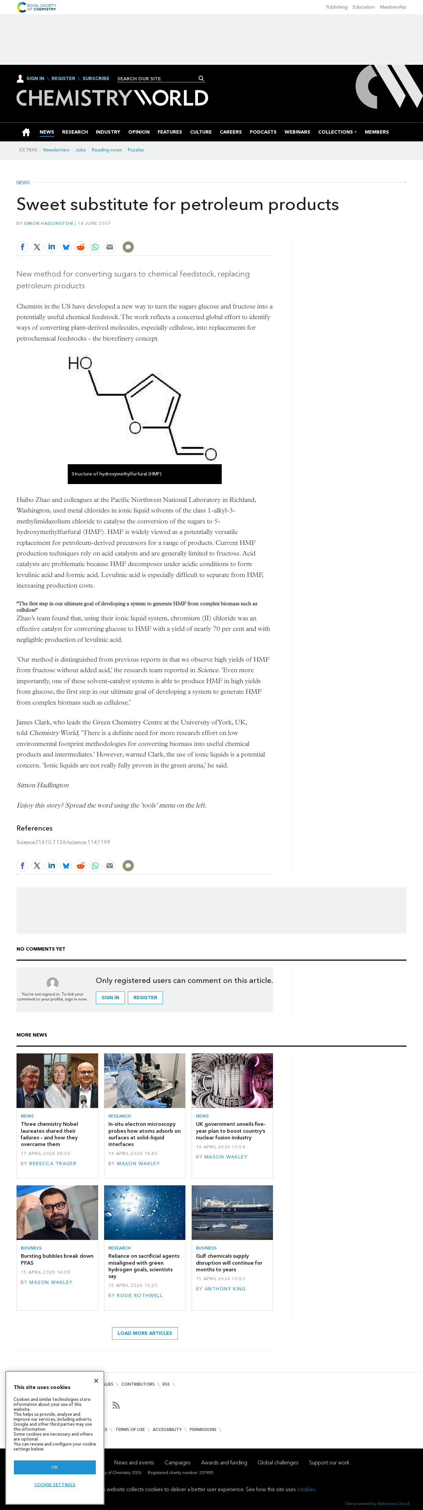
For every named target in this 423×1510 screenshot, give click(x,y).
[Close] (96, 1380)
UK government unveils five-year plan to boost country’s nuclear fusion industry (231, 1131)
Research (119, 1116)
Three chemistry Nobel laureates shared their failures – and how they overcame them (49, 1134)
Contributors (138, 1384)
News (23, 182)
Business (31, 1247)
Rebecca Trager (52, 1163)
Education (364, 7)
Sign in (110, 997)
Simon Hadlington (48, 223)
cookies (306, 1489)
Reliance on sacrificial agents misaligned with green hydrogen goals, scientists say (143, 1266)
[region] (54, 1438)
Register (63, 78)
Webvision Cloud (393, 1503)
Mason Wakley (138, 1163)
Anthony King (225, 1289)
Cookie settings (55, 1484)
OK (55, 1467)
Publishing (337, 7)
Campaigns (178, 1462)
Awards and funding (224, 1462)
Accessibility (167, 1429)
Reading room (107, 150)
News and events (134, 1462)
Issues (106, 1384)
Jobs (80, 150)
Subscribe (96, 78)
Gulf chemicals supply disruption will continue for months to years (229, 1263)
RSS (166, 1384)
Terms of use (130, 1429)
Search (201, 78)
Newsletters (56, 150)
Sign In (35, 78)
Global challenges (278, 1462)
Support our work (329, 1462)
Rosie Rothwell (140, 1295)
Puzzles (136, 150)
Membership (393, 7)
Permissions (203, 1429)
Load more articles (145, 1333)
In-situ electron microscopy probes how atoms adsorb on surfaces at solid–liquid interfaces (144, 1134)
